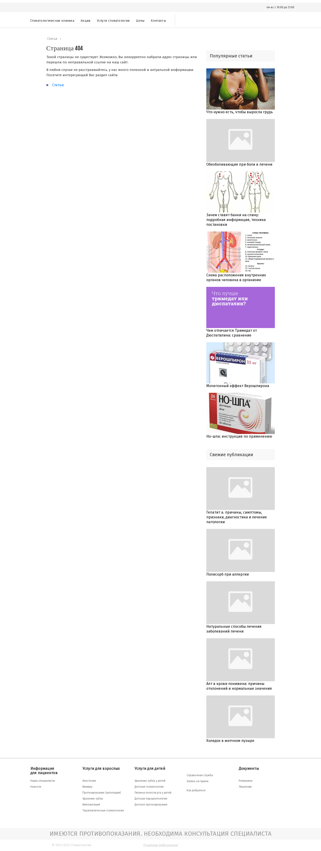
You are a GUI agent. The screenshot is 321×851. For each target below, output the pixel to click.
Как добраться (196, 790)
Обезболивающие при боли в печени (239, 164)
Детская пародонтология (151, 798)
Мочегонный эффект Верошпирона (237, 386)
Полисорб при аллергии (227, 574)
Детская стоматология (149, 786)
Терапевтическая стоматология (103, 810)
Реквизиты (245, 780)
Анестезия (89, 780)
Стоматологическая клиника (52, 21)
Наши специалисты (42, 780)
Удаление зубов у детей (150, 780)
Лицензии (245, 786)
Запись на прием (197, 781)
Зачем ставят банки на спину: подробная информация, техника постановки (236, 220)
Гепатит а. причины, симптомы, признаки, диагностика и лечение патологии (236, 517)
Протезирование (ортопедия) (101, 792)
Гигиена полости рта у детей (153, 792)
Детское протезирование (151, 804)
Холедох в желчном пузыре (230, 740)
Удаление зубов (92, 798)
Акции (85, 21)
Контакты (158, 21)
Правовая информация (160, 845)
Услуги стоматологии (113, 21)
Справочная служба (200, 775)
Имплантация (91, 804)
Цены (140, 21)
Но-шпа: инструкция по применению (239, 436)
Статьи (58, 85)
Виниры (87, 786)
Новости (35, 786)
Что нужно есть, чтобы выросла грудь (239, 112)
